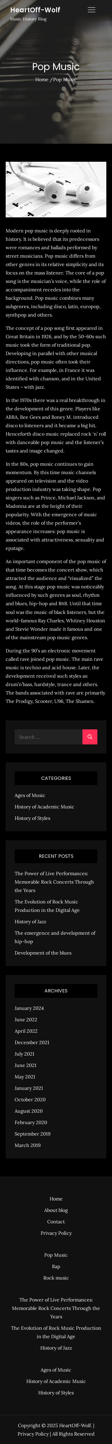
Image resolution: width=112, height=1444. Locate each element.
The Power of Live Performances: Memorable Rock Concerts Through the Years (54, 881)
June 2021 (25, 1065)
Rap (56, 1266)
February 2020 (31, 1122)
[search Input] (56, 736)
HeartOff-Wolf (35, 10)
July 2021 (24, 1054)
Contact (56, 1222)
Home (56, 1199)
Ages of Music (30, 795)
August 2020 (29, 1111)
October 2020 (30, 1099)
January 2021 (29, 1088)
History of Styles (32, 818)
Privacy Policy (56, 1233)
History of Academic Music (44, 807)
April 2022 (26, 1031)
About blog (56, 1210)
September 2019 (32, 1134)
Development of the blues (43, 953)
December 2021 (32, 1042)
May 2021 (25, 1077)
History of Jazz (30, 921)
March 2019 (28, 1145)
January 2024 (29, 1008)
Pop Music (56, 1255)
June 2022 (26, 1019)
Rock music (56, 1278)
